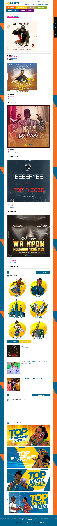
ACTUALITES (21, 7)
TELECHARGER (12, 59)
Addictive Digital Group (27, 523)
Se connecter (27, 4)
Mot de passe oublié (43, 4)
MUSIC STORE (12, 10)
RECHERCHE (43, 272)
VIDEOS (31, 7)
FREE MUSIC (41, 7)
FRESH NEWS (13, 342)
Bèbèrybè (11, 55)
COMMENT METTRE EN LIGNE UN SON (20, 518)
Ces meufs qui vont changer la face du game (31, 378)
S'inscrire (34, 4)
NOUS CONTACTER (4, 518)
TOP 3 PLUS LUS (25, 341)
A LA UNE (11, 7)
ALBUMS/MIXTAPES (26, 10)
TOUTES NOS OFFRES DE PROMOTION (39, 518)
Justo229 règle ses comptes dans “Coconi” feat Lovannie (34, 361)
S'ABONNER (41, 395)
